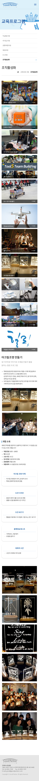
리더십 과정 (6, 41)
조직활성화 (6, 60)
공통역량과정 (7, 45)
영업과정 (5, 50)
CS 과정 (5, 55)
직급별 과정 (6, 36)
